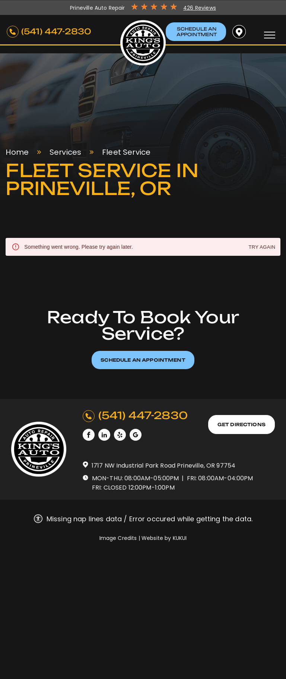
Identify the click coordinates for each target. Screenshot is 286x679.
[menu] (269, 35)
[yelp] (120, 436)
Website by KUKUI (164, 538)
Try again (262, 247)
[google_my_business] (136, 436)
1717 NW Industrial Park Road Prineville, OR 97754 (163, 465)
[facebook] (89, 436)
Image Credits (118, 538)
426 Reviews (199, 8)
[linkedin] (104, 436)
